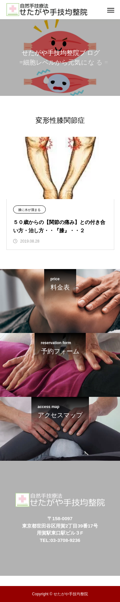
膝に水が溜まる (29, 210)
